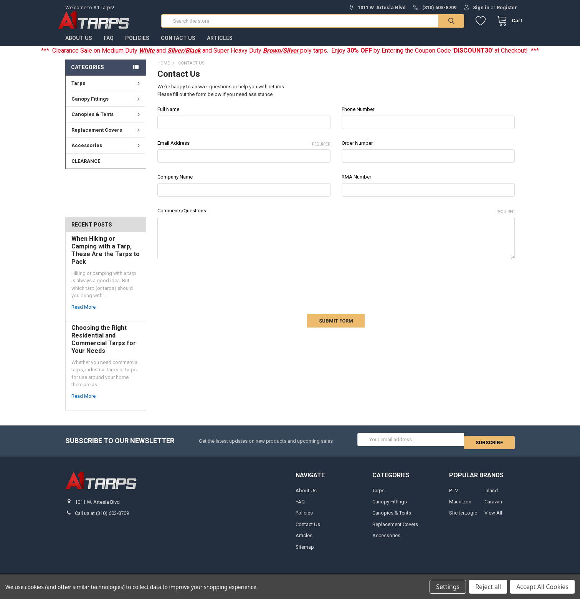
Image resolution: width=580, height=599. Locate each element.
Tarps (106, 91)
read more (83, 315)
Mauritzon (460, 507)
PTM (454, 495)
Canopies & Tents (106, 122)
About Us (78, 46)
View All (493, 518)
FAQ (109, 46)
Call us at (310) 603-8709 (102, 518)
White (147, 58)
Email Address (243, 151)
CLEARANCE (85, 169)
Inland (491, 495)
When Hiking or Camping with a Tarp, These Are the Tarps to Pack (105, 258)
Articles (220, 46)
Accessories (106, 153)
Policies (137, 46)
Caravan (493, 507)
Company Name (175, 184)
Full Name (168, 117)
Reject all (488, 586)
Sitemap (305, 551)
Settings (447, 586)
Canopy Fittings (106, 106)
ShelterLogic (463, 518)
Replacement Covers (106, 138)
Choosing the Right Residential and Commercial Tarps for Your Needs (103, 347)
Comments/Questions (335, 218)
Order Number (357, 151)
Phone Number (358, 117)
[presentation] (215, 292)
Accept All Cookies (542, 586)
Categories (87, 75)
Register (507, 7)
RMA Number (356, 184)
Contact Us (178, 46)
